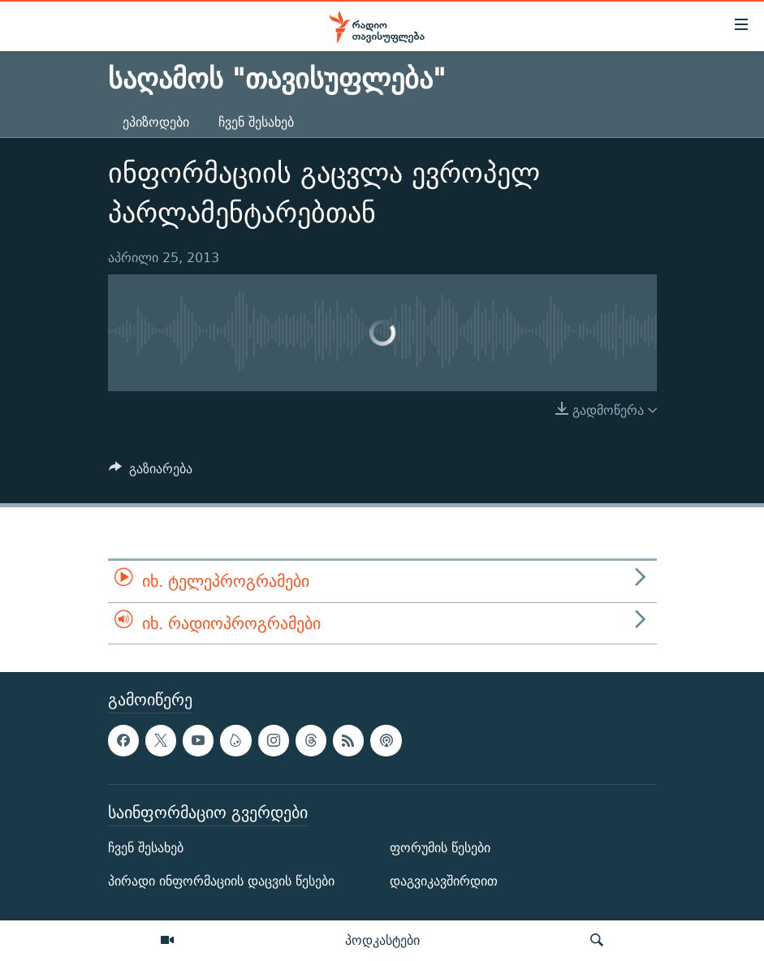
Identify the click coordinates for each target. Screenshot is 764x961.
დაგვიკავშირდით (444, 881)
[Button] (151, 473)
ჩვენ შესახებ (256, 122)
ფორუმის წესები (440, 848)
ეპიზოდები (156, 122)
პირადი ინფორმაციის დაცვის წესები (221, 881)
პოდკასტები (382, 940)
